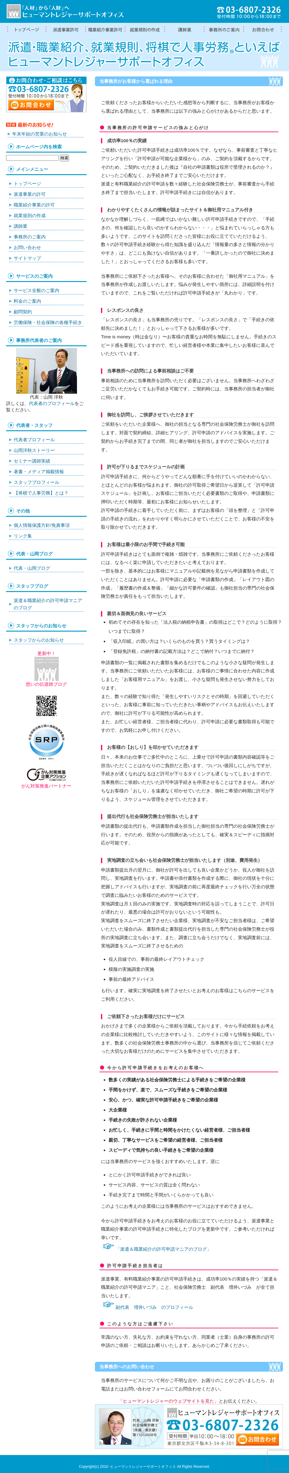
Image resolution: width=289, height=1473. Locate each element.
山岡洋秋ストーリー (34, 450)
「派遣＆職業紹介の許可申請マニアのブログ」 (163, 1249)
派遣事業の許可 (30, 194)
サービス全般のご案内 (36, 290)
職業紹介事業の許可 (105, 30)
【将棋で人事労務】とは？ (41, 492)
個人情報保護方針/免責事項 (42, 525)
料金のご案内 (27, 301)
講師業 (184, 30)
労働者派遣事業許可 (65, 30)
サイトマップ (27, 258)
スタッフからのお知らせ (39, 640)
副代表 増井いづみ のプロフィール (154, 1307)
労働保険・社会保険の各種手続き (48, 322)
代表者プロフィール (34, 439)
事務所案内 (223, 30)
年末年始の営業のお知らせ (39, 133)
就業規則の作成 (144, 30)
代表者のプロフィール (52, 403)
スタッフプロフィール (36, 482)
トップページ (26, 30)
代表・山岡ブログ (32, 568)
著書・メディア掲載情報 (39, 471)
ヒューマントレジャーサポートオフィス (143, 1466)
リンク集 (23, 535)
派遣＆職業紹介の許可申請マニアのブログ (48, 604)
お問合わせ (263, 30)
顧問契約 (23, 311)
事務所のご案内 (30, 236)
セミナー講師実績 (32, 460)
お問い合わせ (27, 247)
